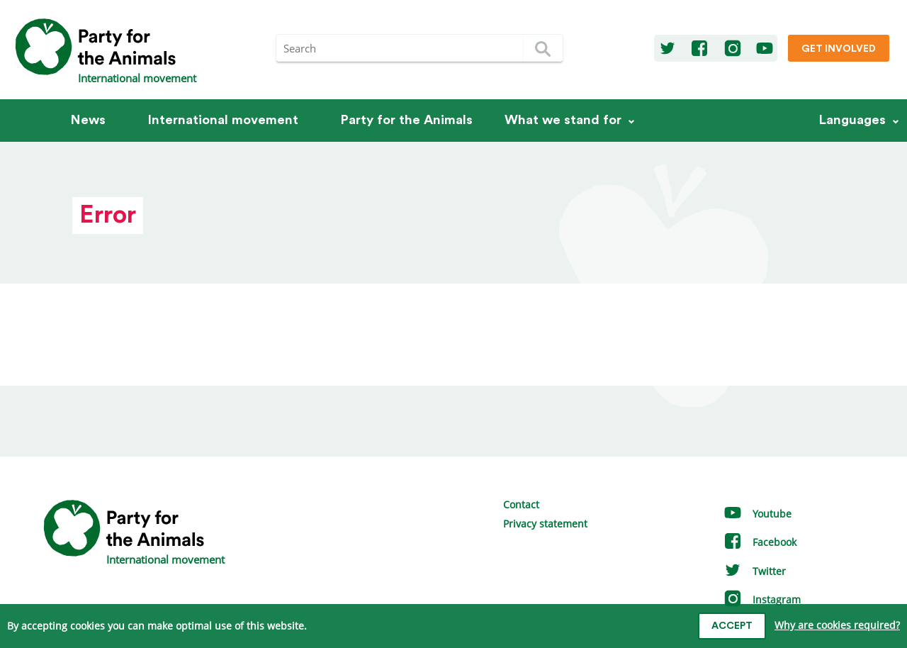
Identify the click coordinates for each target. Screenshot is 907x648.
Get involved (838, 49)
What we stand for (563, 120)
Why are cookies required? (837, 625)
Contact (521, 504)
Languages (852, 120)
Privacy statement (545, 523)
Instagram (762, 599)
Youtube (757, 513)
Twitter (754, 571)
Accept (732, 626)
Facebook (759, 542)
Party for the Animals (407, 120)
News (88, 120)
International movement (223, 120)
